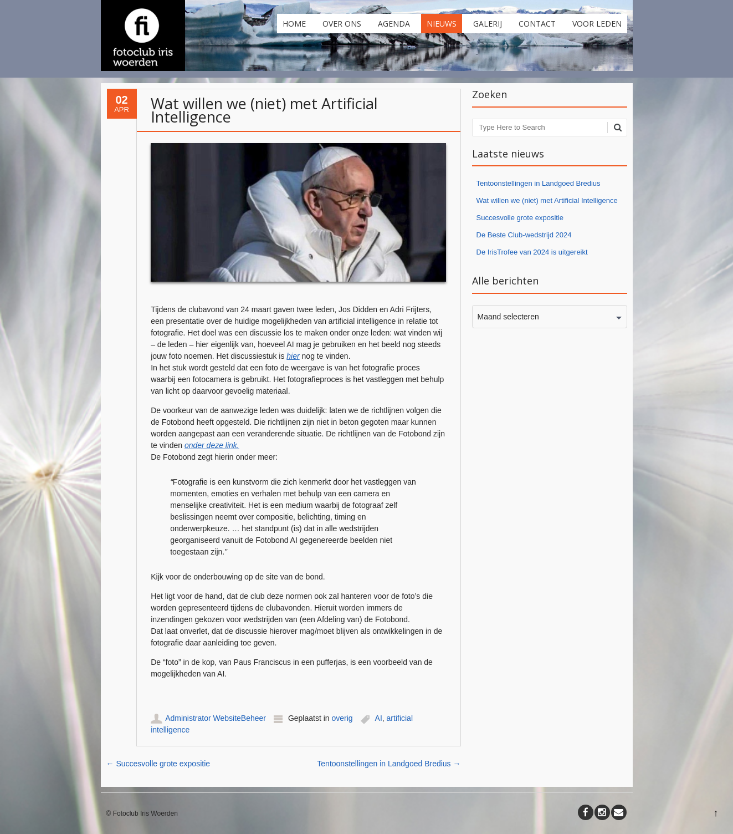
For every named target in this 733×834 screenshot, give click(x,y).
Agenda (394, 23)
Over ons (341, 23)
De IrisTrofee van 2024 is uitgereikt (532, 252)
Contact (537, 23)
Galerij (487, 23)
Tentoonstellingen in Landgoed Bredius (388, 763)
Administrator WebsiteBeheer (215, 718)
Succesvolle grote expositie (158, 763)
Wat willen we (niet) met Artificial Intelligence (547, 200)
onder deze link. (211, 445)
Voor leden (597, 23)
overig (342, 718)
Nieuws (442, 23)
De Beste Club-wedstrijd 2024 (524, 235)
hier (292, 356)
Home (294, 23)
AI (378, 718)
